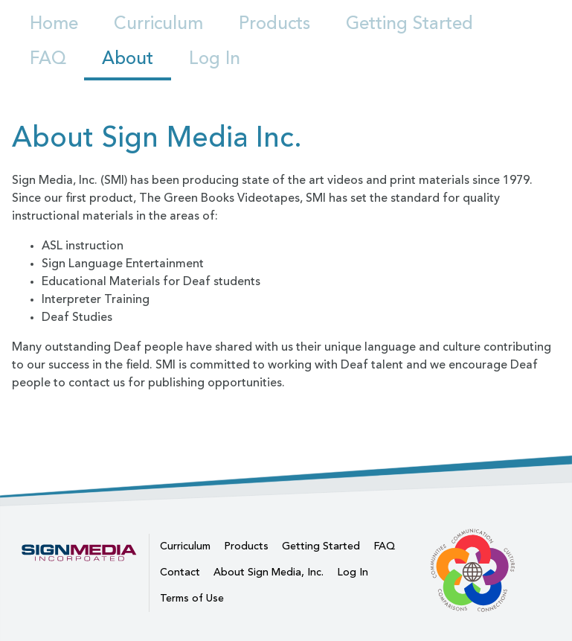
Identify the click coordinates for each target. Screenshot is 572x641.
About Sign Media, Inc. (268, 572)
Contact (180, 572)
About (127, 59)
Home (54, 25)
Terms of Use (192, 598)
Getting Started (409, 25)
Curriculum (158, 25)
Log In (214, 59)
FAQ (48, 59)
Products (274, 25)
